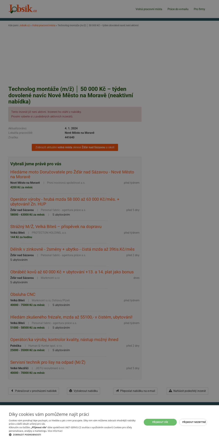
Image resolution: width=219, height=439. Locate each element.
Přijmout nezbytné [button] (194, 422)
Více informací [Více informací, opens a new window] (55, 430)
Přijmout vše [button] (160, 422)
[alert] (109, 219)
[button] (74, 434)
